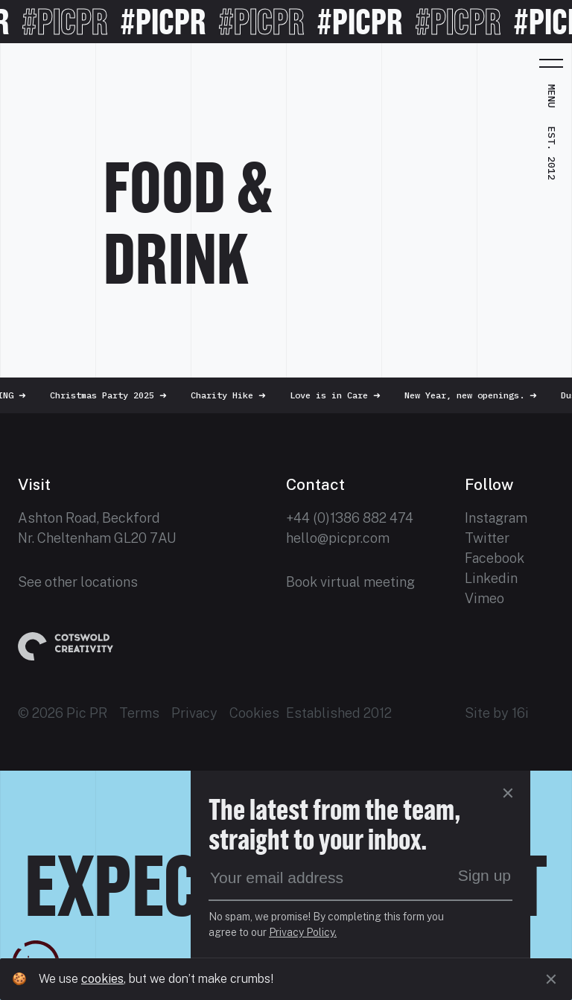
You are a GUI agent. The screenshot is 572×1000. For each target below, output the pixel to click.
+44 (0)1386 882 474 (349, 518)
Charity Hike (235, 395)
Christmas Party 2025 (115, 395)
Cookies (254, 713)
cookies (102, 979)
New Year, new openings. (478, 395)
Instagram (496, 518)
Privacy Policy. (303, 932)
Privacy (194, 713)
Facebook (494, 558)
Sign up (484, 875)
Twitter (487, 538)
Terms (139, 713)
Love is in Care (342, 395)
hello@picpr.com (338, 538)
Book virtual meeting (350, 582)
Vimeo (484, 598)
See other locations (78, 582)
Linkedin (491, 578)
